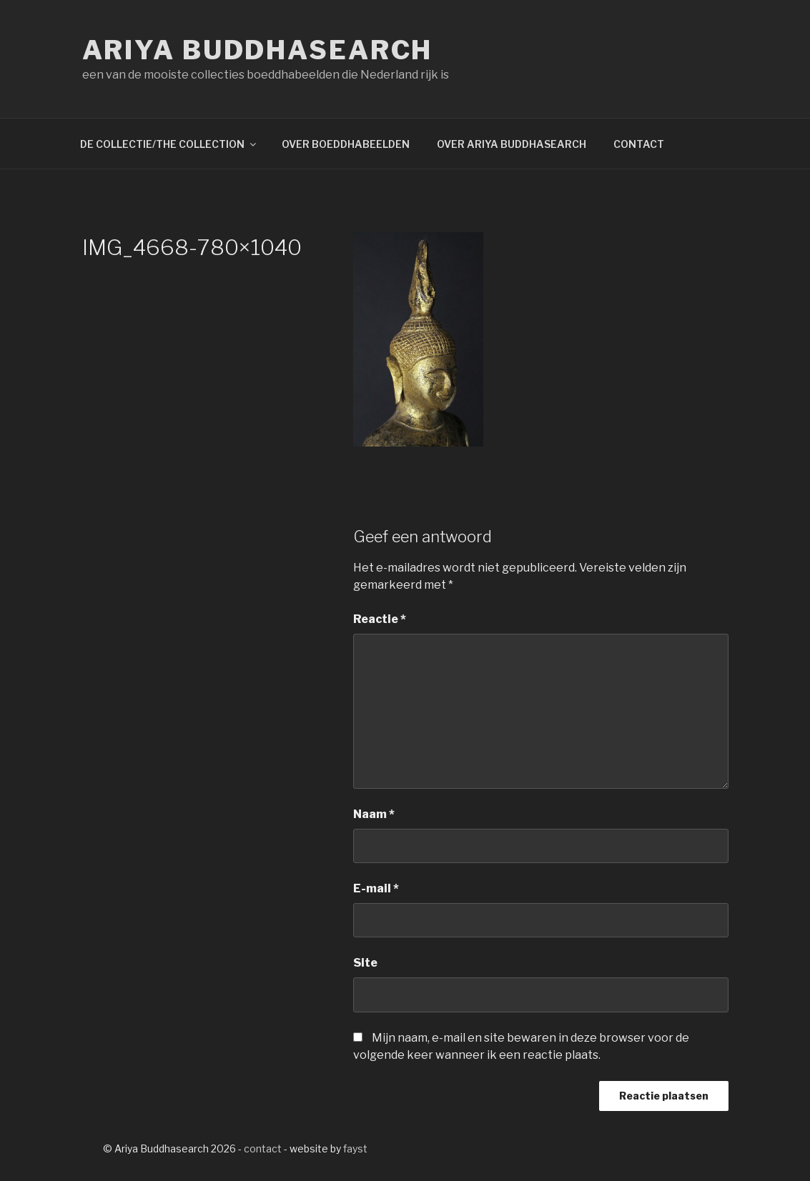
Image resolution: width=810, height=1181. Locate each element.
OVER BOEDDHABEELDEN (346, 144)
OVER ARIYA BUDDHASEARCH (511, 144)
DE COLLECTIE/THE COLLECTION (169, 144)
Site (365, 963)
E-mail (376, 888)
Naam (374, 814)
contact (263, 1148)
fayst (355, 1148)
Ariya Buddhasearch (257, 50)
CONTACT (638, 144)
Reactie (379, 619)
